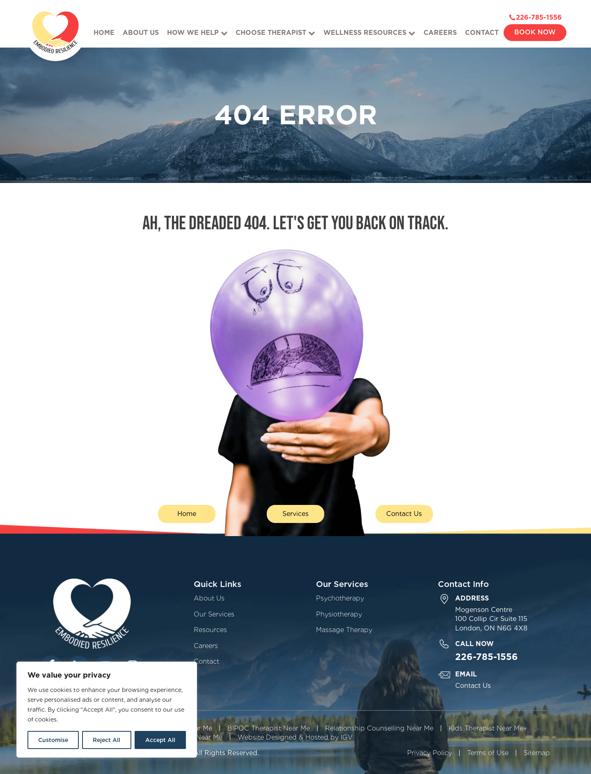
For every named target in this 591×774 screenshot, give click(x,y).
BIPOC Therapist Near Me (268, 728)
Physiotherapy (339, 614)
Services (295, 514)
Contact (482, 33)
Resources (210, 630)
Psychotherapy (340, 598)
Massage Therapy (344, 630)
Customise (53, 740)
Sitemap (537, 753)
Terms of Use (488, 753)
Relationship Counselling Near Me (379, 728)
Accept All (160, 740)
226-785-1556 (539, 17)
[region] (106, 710)
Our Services (214, 614)
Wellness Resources (369, 33)
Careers (440, 33)
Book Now (535, 32)
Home (104, 33)
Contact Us (404, 514)
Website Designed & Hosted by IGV (295, 737)
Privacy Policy (429, 753)
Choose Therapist (275, 33)
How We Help (197, 33)
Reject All (106, 740)
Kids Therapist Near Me (486, 728)
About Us (141, 33)
